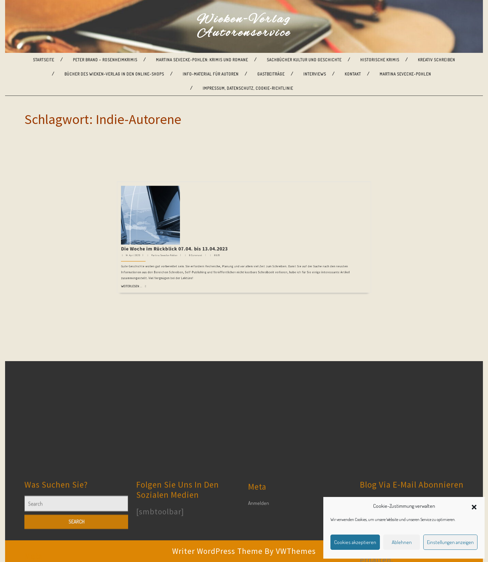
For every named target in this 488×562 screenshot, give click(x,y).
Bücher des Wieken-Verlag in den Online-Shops (114, 74)
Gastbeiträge (271, 74)
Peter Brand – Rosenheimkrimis (105, 59)
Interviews (314, 74)
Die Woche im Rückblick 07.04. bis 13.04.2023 (218, 183)
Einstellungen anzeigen (450, 542)
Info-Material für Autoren (211, 74)
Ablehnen (402, 542)
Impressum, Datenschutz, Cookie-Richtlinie (248, 88)
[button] (474, 506)
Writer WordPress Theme (217, 551)
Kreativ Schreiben (436, 59)
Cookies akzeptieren (355, 542)
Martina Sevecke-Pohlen (405, 74)
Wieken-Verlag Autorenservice (244, 26)
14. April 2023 (203, 185)
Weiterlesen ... (203, 196)
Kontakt (353, 74)
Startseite (43, 59)
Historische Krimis (379, 59)
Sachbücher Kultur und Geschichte (304, 59)
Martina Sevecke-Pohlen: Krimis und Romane (202, 59)
